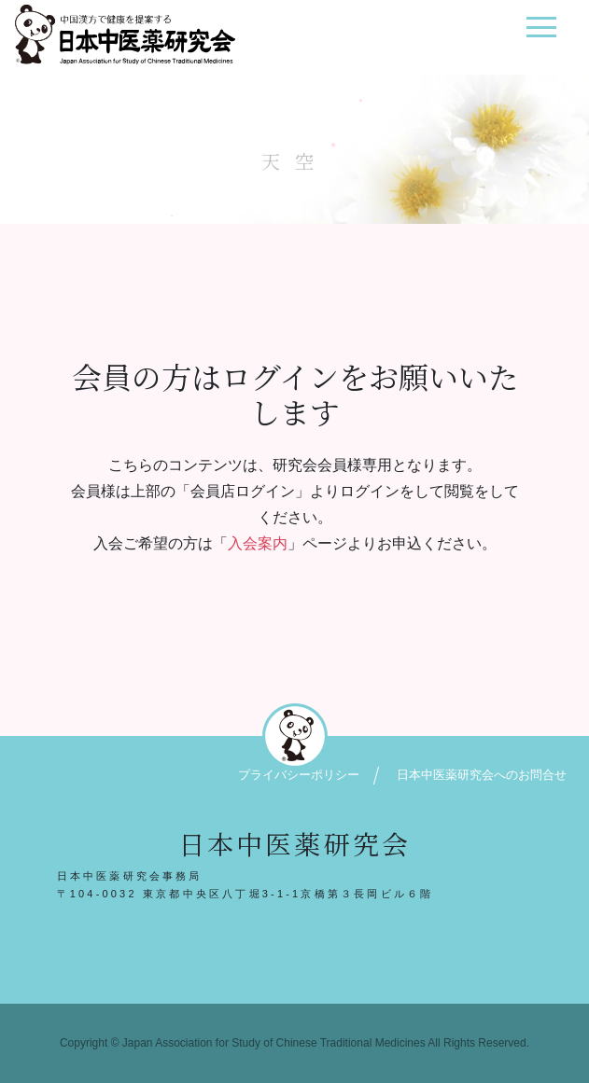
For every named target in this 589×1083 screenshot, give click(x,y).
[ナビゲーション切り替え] (541, 34)
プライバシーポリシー (298, 775)
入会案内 (257, 543)
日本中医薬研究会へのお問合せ (482, 775)
